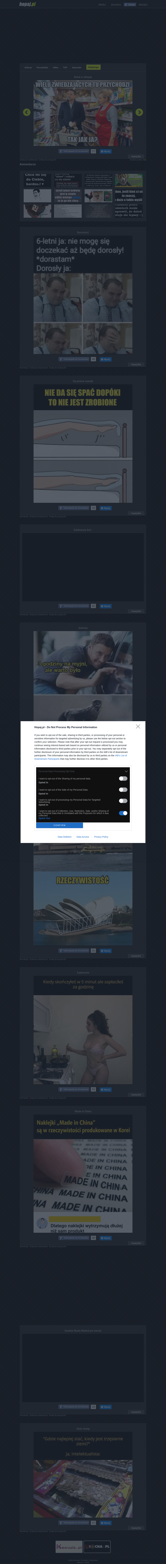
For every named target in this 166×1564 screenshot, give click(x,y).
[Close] (139, 727)
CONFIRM (59, 825)
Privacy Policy (101, 837)
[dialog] (83, 782)
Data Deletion (64, 837)
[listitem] (83, 771)
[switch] (123, 778)
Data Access (83, 837)
